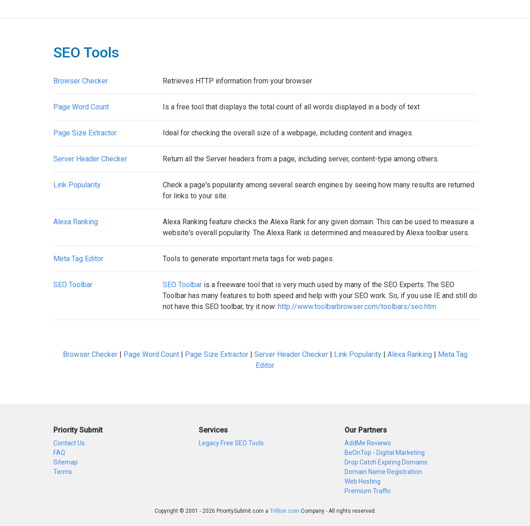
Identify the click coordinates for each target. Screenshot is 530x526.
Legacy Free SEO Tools (231, 443)
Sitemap (65, 462)
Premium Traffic (368, 491)
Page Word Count (81, 107)
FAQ (59, 452)
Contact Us (69, 443)
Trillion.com (284, 511)
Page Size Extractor (85, 133)
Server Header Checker (90, 159)
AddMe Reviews (368, 443)
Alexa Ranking (75, 221)
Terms (62, 471)
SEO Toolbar (73, 284)
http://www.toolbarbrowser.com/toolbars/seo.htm (357, 306)
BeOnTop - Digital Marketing (385, 452)
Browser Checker (80, 81)
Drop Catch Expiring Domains (386, 462)
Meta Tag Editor (78, 258)
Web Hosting (363, 481)
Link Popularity (77, 184)
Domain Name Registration (383, 471)
